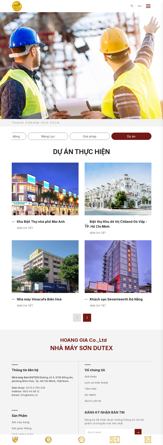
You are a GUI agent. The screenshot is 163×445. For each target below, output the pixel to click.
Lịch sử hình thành (96, 382)
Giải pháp (89, 136)
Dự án (131, 136)
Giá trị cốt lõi (93, 400)
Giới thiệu (91, 376)
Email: (25, 395)
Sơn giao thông (22, 428)
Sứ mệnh (90, 394)
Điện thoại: (28, 388)
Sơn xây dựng (21, 422)
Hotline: (25, 391)
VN (140, 6)
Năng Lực (48, 136)
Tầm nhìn (91, 388)
